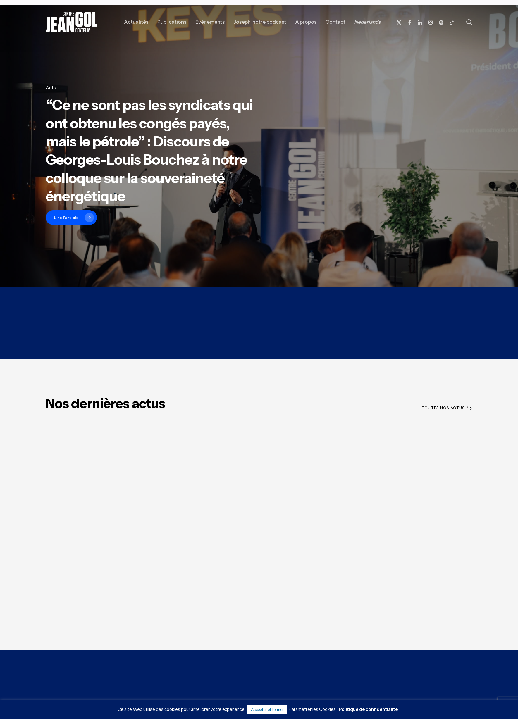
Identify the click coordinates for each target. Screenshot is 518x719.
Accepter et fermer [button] (267, 709)
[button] (447, 408)
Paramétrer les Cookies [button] (312, 709)
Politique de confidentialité (368, 709)
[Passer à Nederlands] (367, 22)
